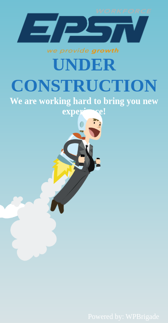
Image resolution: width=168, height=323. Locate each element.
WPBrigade (142, 316)
